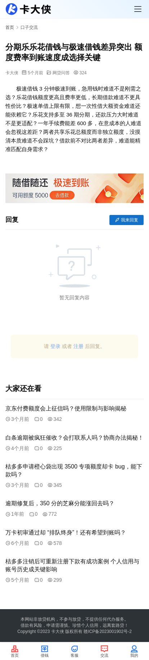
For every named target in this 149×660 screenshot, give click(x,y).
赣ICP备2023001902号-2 (107, 631)
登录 (55, 346)
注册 (78, 346)
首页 (9, 27)
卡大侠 (11, 72)
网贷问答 (61, 72)
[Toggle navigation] (137, 9)
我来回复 (126, 220)
